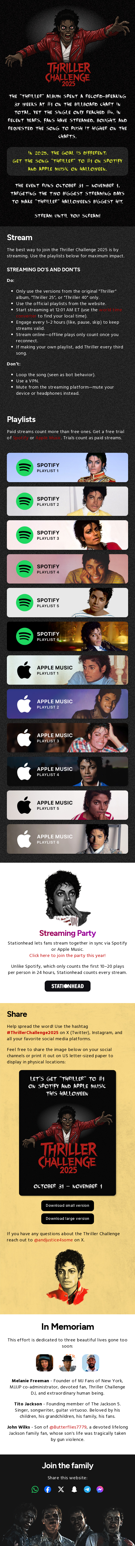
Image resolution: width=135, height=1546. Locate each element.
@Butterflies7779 (68, 1427)
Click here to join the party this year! (67, 955)
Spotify (21, 438)
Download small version (67, 1206)
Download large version (67, 1219)
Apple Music (48, 438)
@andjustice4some (53, 1240)
